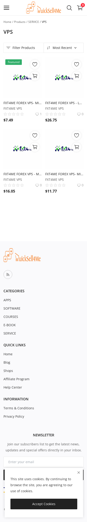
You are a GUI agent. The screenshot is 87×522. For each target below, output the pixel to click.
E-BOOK (9, 325)
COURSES (10, 316)
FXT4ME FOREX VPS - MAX (22, 174)
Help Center (12, 387)
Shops (8, 370)
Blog (6, 362)
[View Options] (34, 76)
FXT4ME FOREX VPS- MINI (22, 103)
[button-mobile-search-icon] (69, 7)
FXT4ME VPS (12, 108)
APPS (7, 300)
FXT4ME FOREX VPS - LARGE (64, 103)
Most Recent (61, 47)
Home (7, 22)
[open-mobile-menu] (6, 7)
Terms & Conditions (18, 408)
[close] (79, 472)
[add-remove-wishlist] (34, 64)
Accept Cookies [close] (43, 504)
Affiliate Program (16, 379)
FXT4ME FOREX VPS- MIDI (64, 174)
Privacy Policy (13, 416)
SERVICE (33, 22)
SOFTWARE (11, 308)
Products (20, 22)
